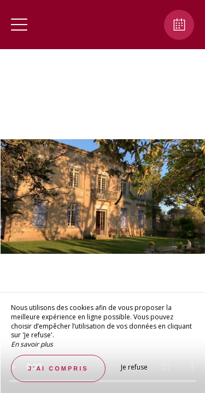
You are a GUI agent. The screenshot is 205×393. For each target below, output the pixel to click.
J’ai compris (58, 368)
